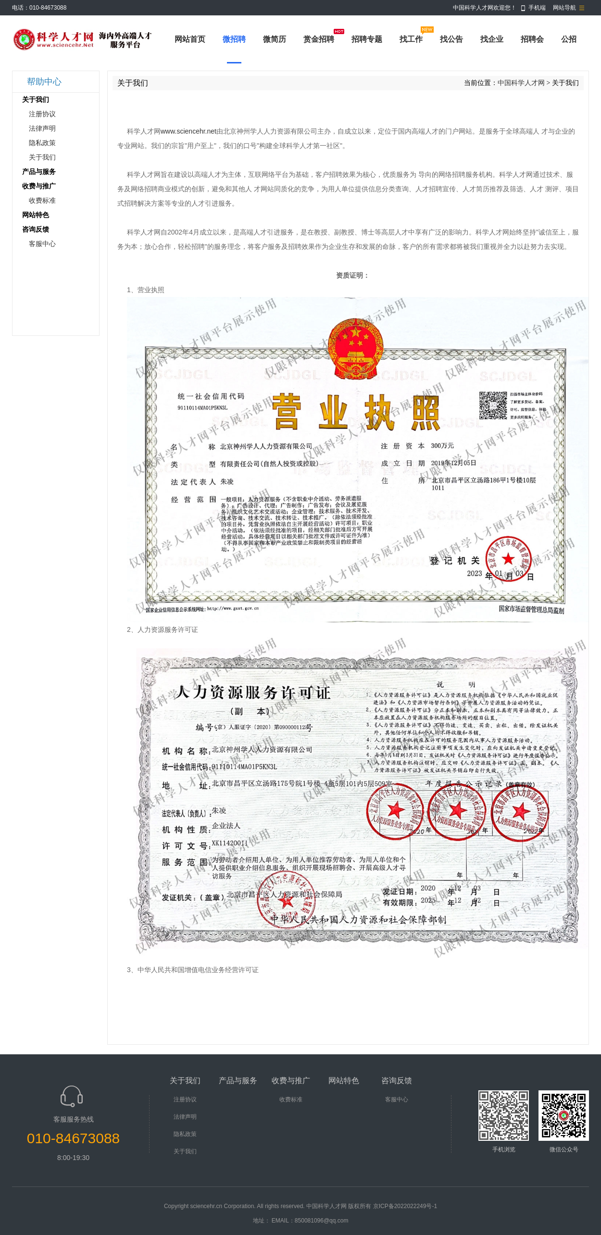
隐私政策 (42, 143)
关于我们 (42, 157)
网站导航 (564, 7)
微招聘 (234, 39)
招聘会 (532, 39)
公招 (568, 39)
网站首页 (190, 39)
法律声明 (42, 128)
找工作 (411, 39)
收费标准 (42, 200)
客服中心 (42, 243)
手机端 (537, 7)
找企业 (491, 39)
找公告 (451, 39)
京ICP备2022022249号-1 (405, 1206)
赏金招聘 (318, 39)
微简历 (274, 39)
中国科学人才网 (521, 82)
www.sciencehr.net (188, 131)
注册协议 (42, 114)
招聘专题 (366, 39)
